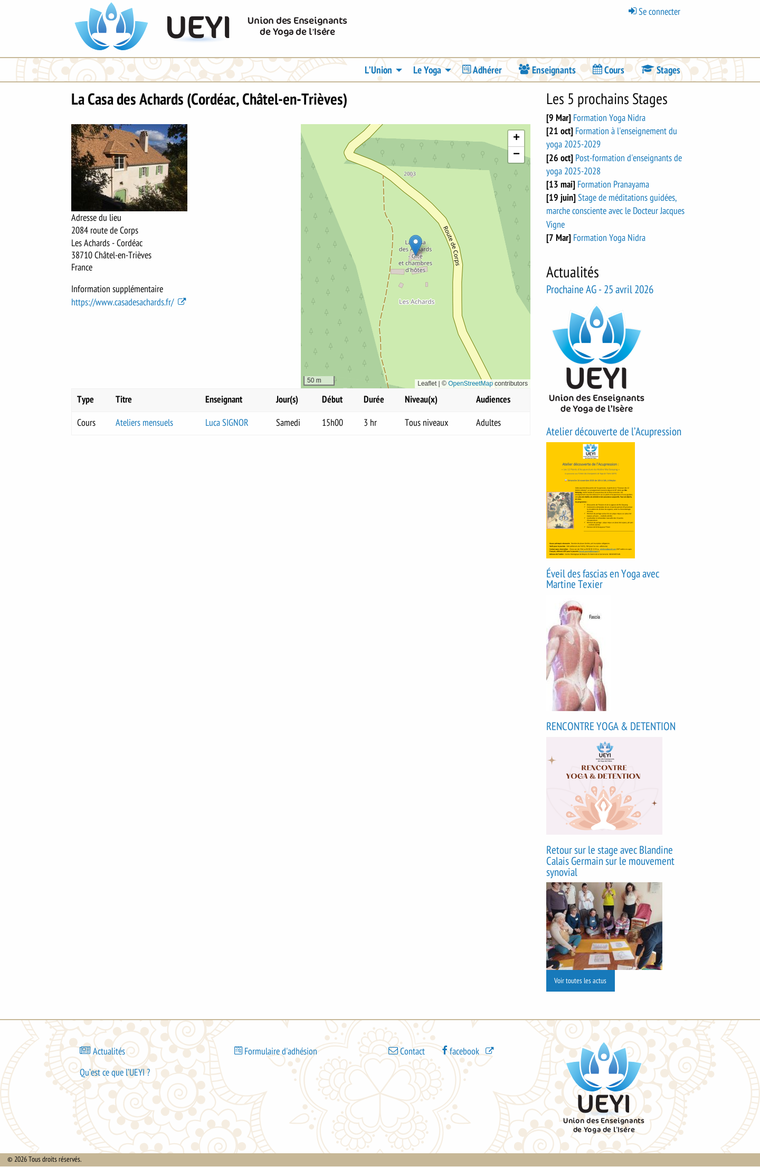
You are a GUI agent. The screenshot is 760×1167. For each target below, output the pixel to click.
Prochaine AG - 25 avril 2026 (599, 290)
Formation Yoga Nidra (609, 118)
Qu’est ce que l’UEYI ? (115, 1072)
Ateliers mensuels (144, 422)
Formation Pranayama (613, 184)
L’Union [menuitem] (378, 70)
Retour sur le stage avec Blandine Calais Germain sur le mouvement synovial (610, 861)
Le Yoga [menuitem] (427, 70)
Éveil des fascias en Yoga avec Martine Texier (602, 579)
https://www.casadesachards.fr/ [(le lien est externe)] (129, 302)
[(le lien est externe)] (468, 1050)
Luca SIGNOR (227, 422)
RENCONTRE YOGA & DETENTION (611, 727)
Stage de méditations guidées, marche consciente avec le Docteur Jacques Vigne (615, 210)
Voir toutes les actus (580, 980)
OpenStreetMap (470, 383)
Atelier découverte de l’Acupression (613, 432)
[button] (415, 245)
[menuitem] (482, 70)
